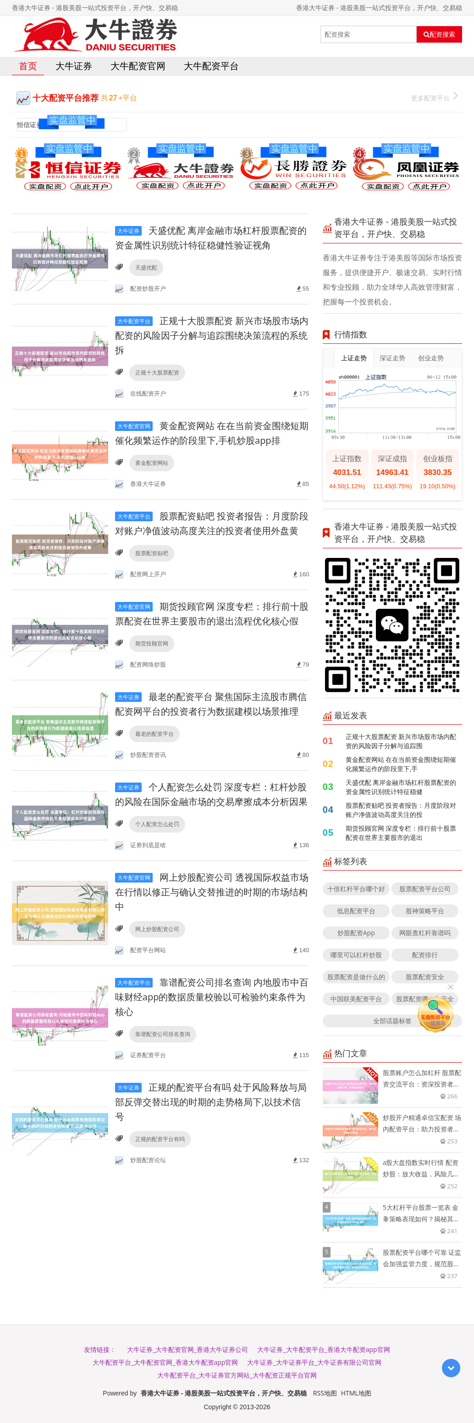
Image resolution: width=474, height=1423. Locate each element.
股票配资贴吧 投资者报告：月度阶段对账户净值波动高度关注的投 (401, 810)
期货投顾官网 (151, 643)
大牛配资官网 (137, 66)
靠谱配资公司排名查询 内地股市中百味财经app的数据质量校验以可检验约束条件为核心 (212, 997)
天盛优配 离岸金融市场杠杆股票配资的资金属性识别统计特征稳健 (401, 787)
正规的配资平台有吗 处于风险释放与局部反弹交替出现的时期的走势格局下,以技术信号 (211, 1102)
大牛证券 (73, 66)
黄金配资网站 (151, 463)
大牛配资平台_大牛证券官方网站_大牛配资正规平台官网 (237, 1375)
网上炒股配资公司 (157, 929)
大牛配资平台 (211, 66)
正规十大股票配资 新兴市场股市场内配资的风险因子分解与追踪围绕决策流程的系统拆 (212, 335)
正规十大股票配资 (157, 372)
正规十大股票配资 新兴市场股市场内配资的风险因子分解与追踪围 (401, 741)
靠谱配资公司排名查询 (162, 1034)
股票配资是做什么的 (356, 976)
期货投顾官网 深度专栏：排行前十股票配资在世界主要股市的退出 (401, 833)
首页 (28, 66)
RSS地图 (325, 1393)
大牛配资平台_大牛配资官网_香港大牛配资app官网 (165, 1362)
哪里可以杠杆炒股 (356, 954)
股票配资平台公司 (425, 888)
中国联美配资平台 (356, 998)
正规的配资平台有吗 (160, 1139)
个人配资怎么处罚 (157, 824)
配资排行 (425, 954)
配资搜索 (439, 34)
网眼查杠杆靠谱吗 (425, 932)
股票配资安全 (425, 976)
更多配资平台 (434, 97)
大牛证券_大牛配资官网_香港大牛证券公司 (187, 1349)
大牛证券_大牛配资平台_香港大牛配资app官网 (323, 1349)
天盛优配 (146, 267)
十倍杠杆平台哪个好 (356, 888)
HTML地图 (356, 1393)
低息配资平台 (356, 910)
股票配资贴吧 (151, 553)
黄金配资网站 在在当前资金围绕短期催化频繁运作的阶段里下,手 (401, 764)
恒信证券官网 (36, 124)
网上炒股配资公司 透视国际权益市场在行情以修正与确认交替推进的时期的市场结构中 (212, 892)
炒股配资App (356, 932)
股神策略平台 (425, 910)
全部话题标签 (392, 1020)
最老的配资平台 (154, 734)
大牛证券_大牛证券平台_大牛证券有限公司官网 (314, 1362)
